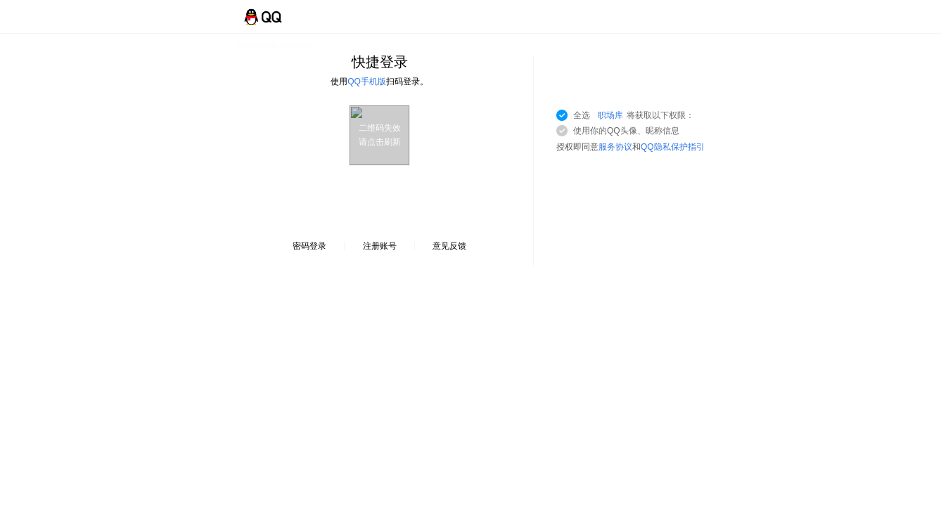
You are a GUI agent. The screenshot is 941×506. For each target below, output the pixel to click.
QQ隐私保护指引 (673, 147)
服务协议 (615, 147)
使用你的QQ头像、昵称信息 (626, 131)
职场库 (610, 115)
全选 (633, 115)
